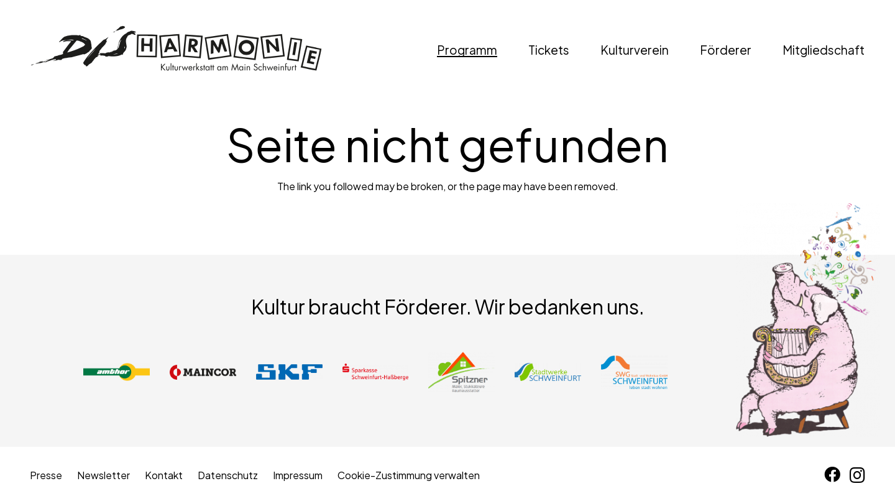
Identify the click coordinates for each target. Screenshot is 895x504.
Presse (46, 475)
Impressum (298, 475)
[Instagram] (857, 475)
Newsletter (103, 475)
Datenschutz (228, 475)
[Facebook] (832, 475)
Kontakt (164, 475)
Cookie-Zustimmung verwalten (408, 475)
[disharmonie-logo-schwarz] (176, 50)
